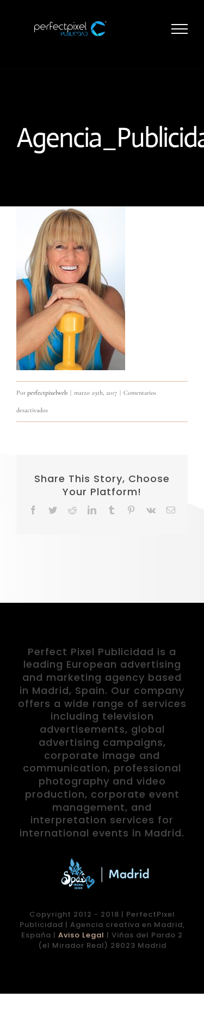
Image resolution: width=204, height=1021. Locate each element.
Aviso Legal (81, 935)
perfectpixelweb (47, 392)
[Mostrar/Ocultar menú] (179, 29)
